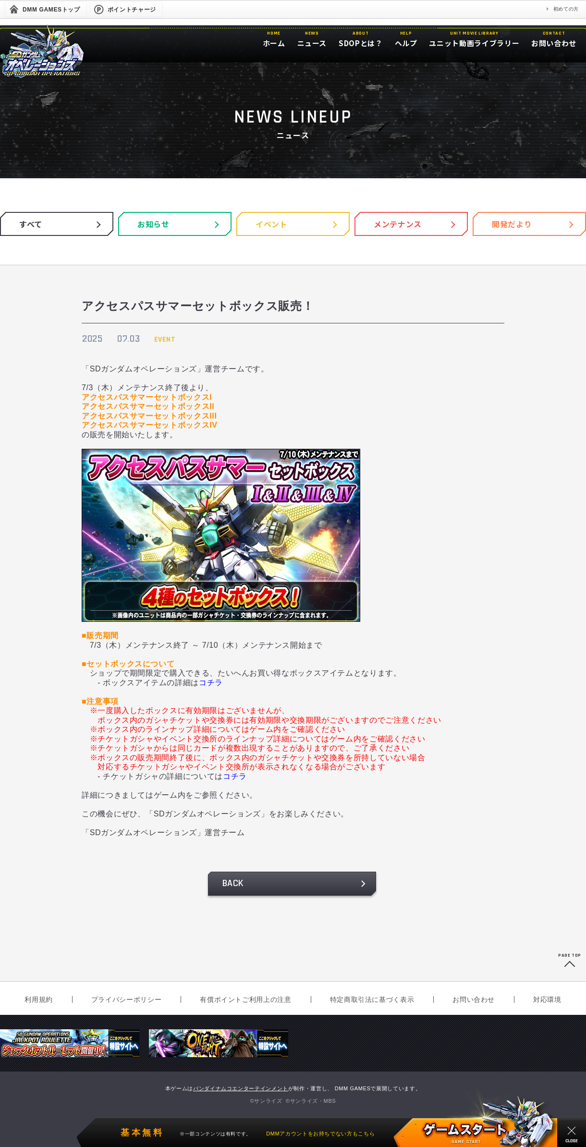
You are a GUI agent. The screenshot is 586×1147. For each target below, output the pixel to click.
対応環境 (547, 999)
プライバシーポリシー (126, 999)
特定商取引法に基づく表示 (372, 999)
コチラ (211, 682)
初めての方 (566, 9)
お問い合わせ (473, 999)
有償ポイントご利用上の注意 (245, 999)
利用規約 (38, 999)
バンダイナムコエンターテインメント (240, 1088)
